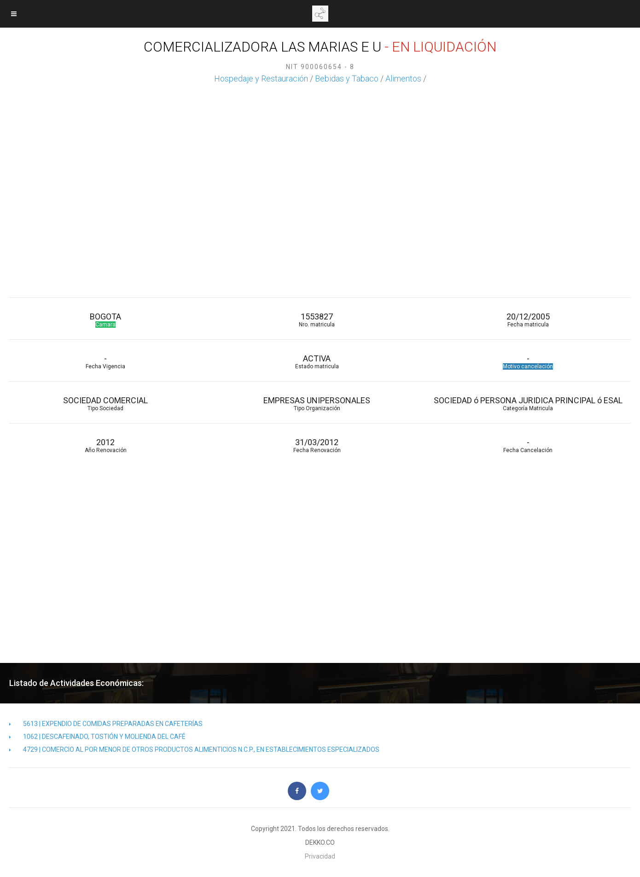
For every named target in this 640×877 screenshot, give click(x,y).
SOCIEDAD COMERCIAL (105, 403)
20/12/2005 (528, 320)
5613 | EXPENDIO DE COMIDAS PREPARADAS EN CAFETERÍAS (106, 723)
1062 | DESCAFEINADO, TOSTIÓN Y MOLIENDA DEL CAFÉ (97, 736)
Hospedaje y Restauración (261, 78)
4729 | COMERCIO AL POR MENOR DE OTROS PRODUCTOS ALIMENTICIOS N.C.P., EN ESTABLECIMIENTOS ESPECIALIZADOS (194, 749)
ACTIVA (317, 362)
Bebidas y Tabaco (346, 78)
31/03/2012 (317, 445)
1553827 (317, 320)
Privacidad (320, 856)
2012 (105, 445)
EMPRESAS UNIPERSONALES (317, 403)
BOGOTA (105, 320)
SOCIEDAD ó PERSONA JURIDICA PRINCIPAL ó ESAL (528, 403)
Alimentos (403, 78)
